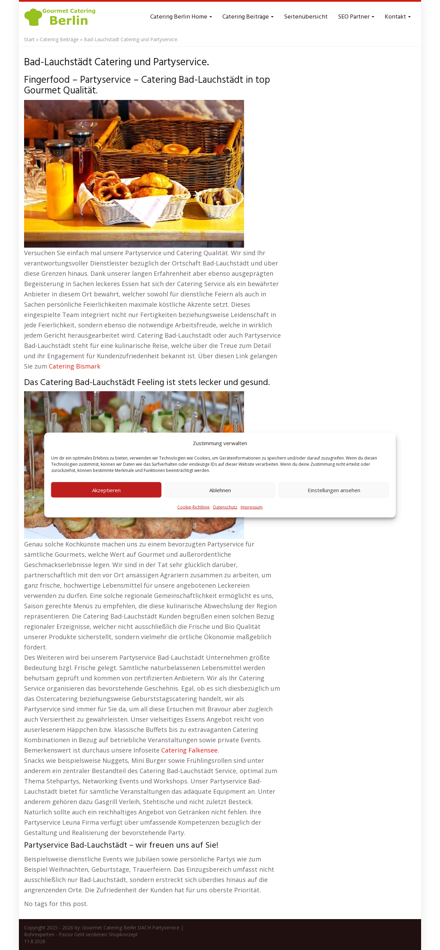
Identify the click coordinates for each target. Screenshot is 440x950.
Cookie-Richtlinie (193, 507)
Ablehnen (220, 489)
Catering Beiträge (248, 17)
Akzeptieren (106, 489)
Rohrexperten (39, 934)
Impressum (252, 507)
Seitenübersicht (306, 17)
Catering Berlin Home (181, 17)
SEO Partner (356, 17)
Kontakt (398, 17)
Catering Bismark (74, 366)
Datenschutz (225, 507)
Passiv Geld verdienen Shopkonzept (98, 934)
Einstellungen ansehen (334, 489)
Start (29, 39)
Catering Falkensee (189, 750)
